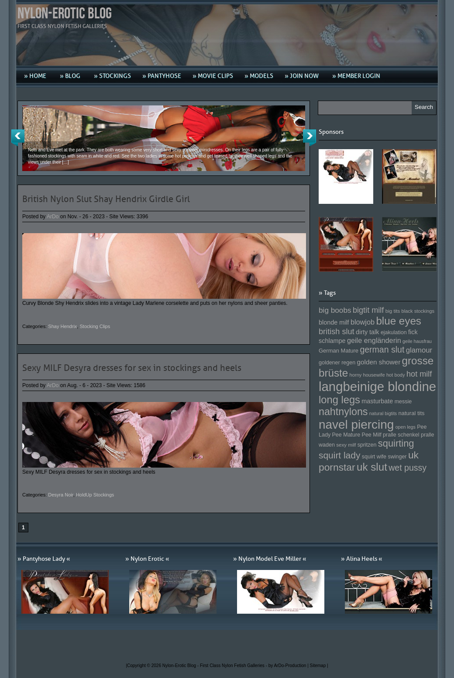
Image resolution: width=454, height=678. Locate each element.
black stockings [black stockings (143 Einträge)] (418, 311)
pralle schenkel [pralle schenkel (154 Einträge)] (401, 435)
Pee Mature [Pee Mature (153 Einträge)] (346, 435)
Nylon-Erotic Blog (64, 13)
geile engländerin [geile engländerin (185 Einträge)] (374, 340)
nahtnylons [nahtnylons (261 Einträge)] (343, 411)
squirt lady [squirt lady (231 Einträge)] (339, 455)
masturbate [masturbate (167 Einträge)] (377, 401)
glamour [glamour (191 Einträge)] (419, 350)
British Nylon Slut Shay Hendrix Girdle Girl (106, 199)
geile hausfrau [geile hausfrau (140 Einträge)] (417, 341)
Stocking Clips (94, 326)
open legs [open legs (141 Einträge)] (406, 427)
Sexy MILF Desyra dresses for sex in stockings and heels (131, 368)
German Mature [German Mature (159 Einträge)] (338, 350)
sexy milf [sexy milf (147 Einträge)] (346, 444)
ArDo (52, 216)
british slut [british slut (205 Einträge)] (336, 331)
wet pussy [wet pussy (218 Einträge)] (407, 467)
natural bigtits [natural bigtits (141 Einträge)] (383, 413)
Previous (17, 137)
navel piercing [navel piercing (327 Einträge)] (356, 424)
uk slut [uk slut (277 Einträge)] (372, 467)
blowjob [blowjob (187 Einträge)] (363, 322)
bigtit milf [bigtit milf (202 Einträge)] (368, 310)
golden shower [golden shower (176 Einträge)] (379, 362)
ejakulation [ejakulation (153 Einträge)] (394, 332)
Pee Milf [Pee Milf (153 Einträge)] (372, 435)
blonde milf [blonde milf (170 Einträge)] (334, 322)
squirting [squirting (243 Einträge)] (396, 443)
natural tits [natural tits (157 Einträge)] (412, 413)
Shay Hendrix (62, 326)
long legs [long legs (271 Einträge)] (339, 399)
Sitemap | (319, 665)
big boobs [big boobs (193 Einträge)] (335, 310)
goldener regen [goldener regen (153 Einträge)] (337, 363)
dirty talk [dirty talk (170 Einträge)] (367, 332)
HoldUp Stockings (95, 494)
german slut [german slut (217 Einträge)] (382, 349)
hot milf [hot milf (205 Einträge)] (419, 374)
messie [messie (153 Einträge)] (403, 401)
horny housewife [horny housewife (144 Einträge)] (367, 374)
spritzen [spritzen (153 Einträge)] (367, 445)
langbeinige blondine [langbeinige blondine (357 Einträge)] (377, 386)
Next (309, 137)
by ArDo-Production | (289, 665)
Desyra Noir (60, 494)
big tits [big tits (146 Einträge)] (392, 311)
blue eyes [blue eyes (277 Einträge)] (398, 321)
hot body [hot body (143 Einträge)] (395, 374)
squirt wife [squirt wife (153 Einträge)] (374, 457)
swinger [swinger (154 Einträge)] (397, 457)
